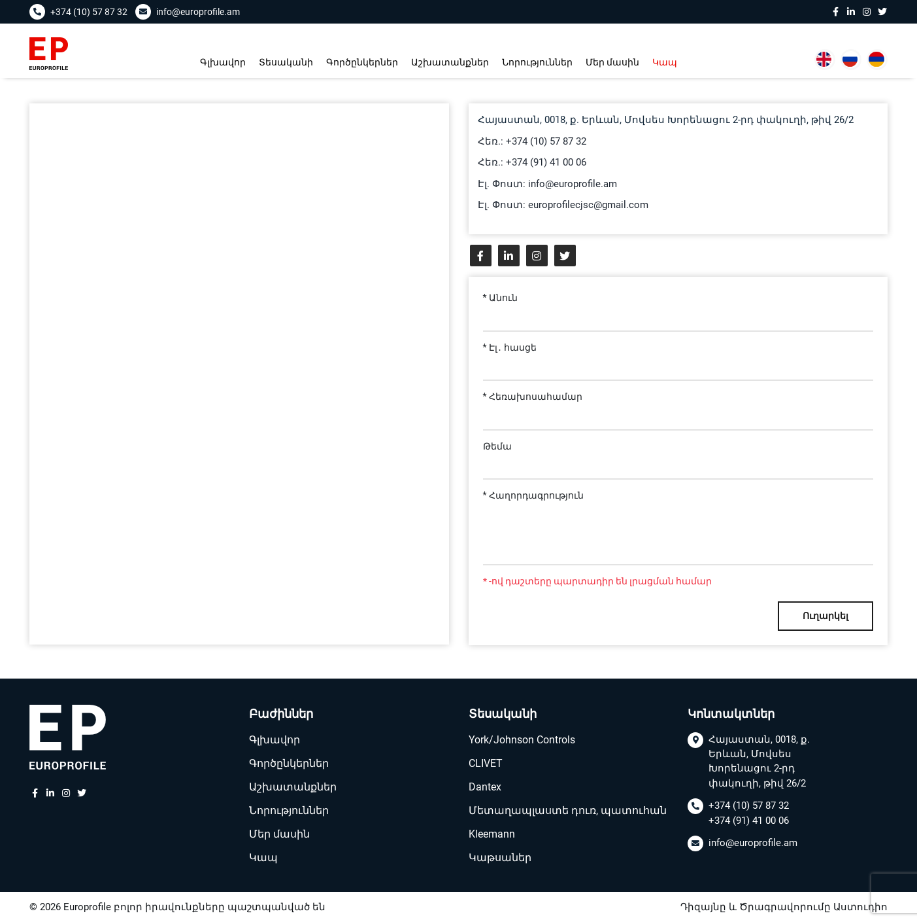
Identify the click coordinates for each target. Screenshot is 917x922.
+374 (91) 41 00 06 (749, 820)
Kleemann (492, 834)
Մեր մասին (612, 62)
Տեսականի (286, 62)
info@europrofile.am (753, 843)
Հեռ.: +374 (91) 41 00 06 (532, 162)
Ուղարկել (825, 616)
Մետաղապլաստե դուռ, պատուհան (568, 810)
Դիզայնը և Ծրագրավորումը (755, 907)
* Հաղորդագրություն (533, 495)
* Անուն (500, 298)
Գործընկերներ (362, 62)
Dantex (485, 787)
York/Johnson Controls (522, 740)
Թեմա (497, 446)
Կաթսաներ (500, 857)
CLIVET (486, 763)
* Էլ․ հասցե (510, 347)
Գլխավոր (223, 62)
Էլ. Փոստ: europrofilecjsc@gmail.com (563, 205)
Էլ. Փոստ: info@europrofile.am (547, 184)
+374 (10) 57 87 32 (749, 806)
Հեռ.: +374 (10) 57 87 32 (532, 141)
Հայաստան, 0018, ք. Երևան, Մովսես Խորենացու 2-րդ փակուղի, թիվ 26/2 (759, 762)
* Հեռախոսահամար (533, 396)
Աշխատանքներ (450, 62)
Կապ (664, 62)
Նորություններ (537, 62)
